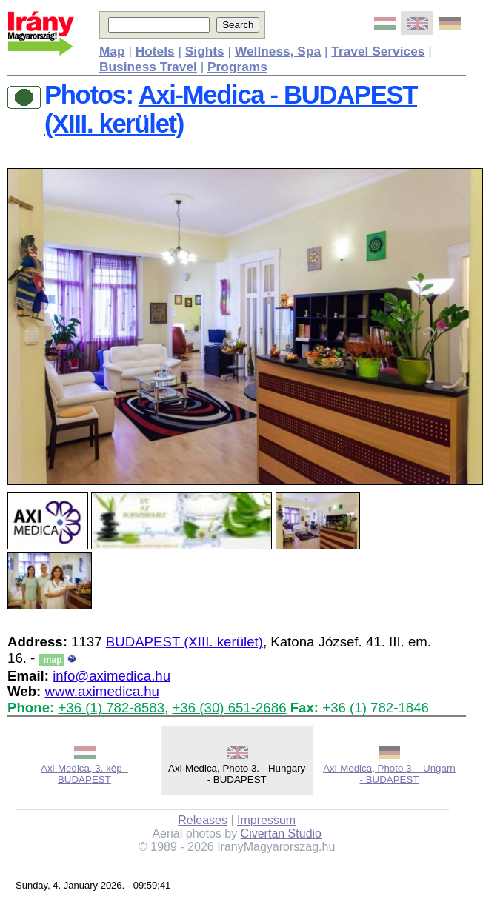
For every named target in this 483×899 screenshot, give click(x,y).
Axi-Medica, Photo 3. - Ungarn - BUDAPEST (389, 774)
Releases (202, 820)
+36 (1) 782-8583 (111, 707)
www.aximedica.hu (101, 691)
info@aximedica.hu (111, 676)
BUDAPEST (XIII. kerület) (184, 641)
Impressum (266, 820)
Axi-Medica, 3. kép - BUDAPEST (84, 774)
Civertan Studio (281, 833)
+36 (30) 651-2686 (229, 707)
